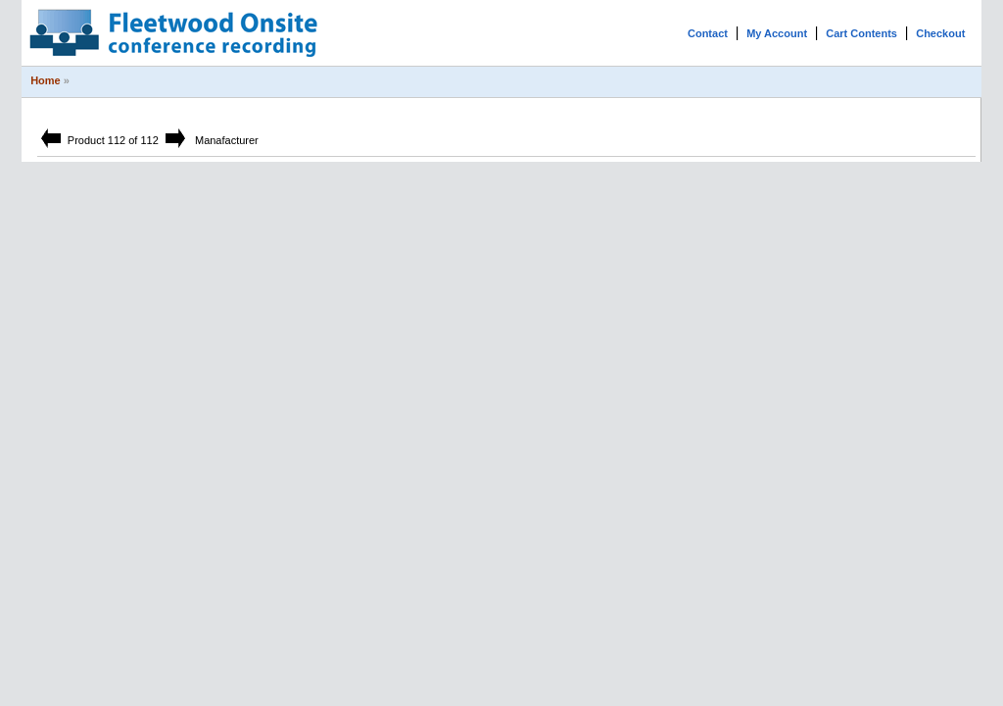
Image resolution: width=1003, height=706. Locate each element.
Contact (708, 33)
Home (45, 80)
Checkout (940, 33)
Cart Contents (861, 33)
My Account (776, 33)
